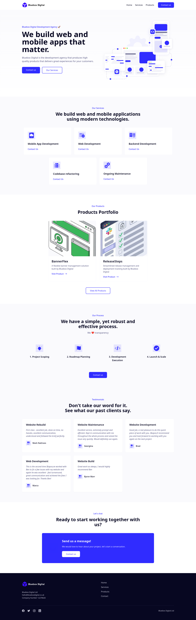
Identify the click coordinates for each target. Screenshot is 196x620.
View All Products (98, 290)
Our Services (52, 70)
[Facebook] (23, 610)
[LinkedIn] (39, 610)
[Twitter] (29, 610)
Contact (104, 596)
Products (150, 5)
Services (139, 5)
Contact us (166, 5)
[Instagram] (34, 610)
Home (129, 5)
